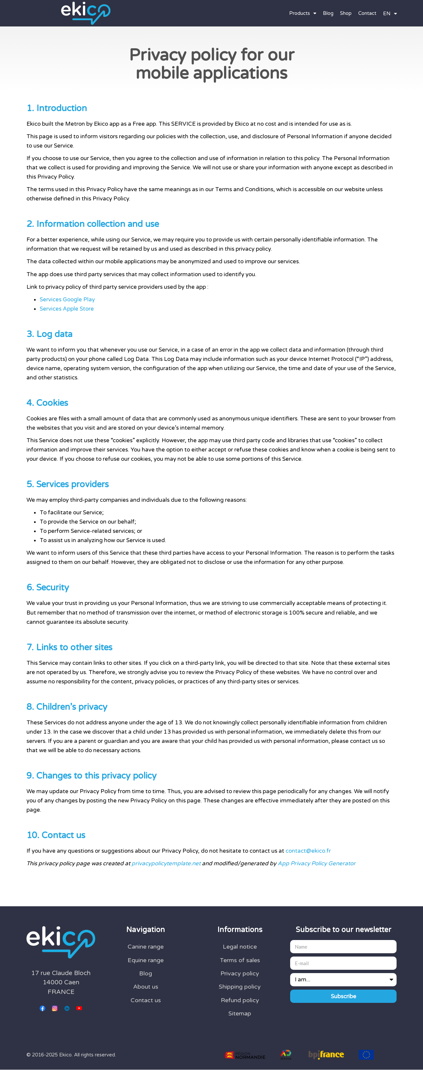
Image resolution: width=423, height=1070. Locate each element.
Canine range (146, 946)
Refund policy (240, 1000)
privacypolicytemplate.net (166, 863)
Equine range (146, 960)
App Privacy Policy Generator (317, 863)
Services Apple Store (67, 308)
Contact (367, 13)
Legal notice (240, 946)
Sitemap (239, 1013)
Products (302, 13)
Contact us (146, 1000)
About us (145, 986)
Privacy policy (239, 973)
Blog (328, 13)
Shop (346, 13)
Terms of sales (239, 960)
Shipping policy (240, 986)
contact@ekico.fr (308, 850)
